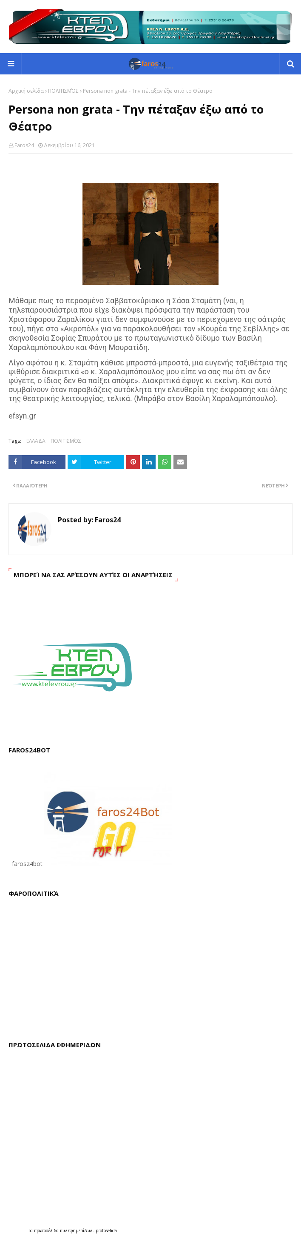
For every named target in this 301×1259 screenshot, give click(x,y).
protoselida (106, 1230)
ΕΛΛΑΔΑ (35, 440)
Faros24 (24, 145)
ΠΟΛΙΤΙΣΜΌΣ (63, 90)
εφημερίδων (80, 1230)
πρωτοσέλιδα (47, 1230)
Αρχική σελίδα (26, 90)
